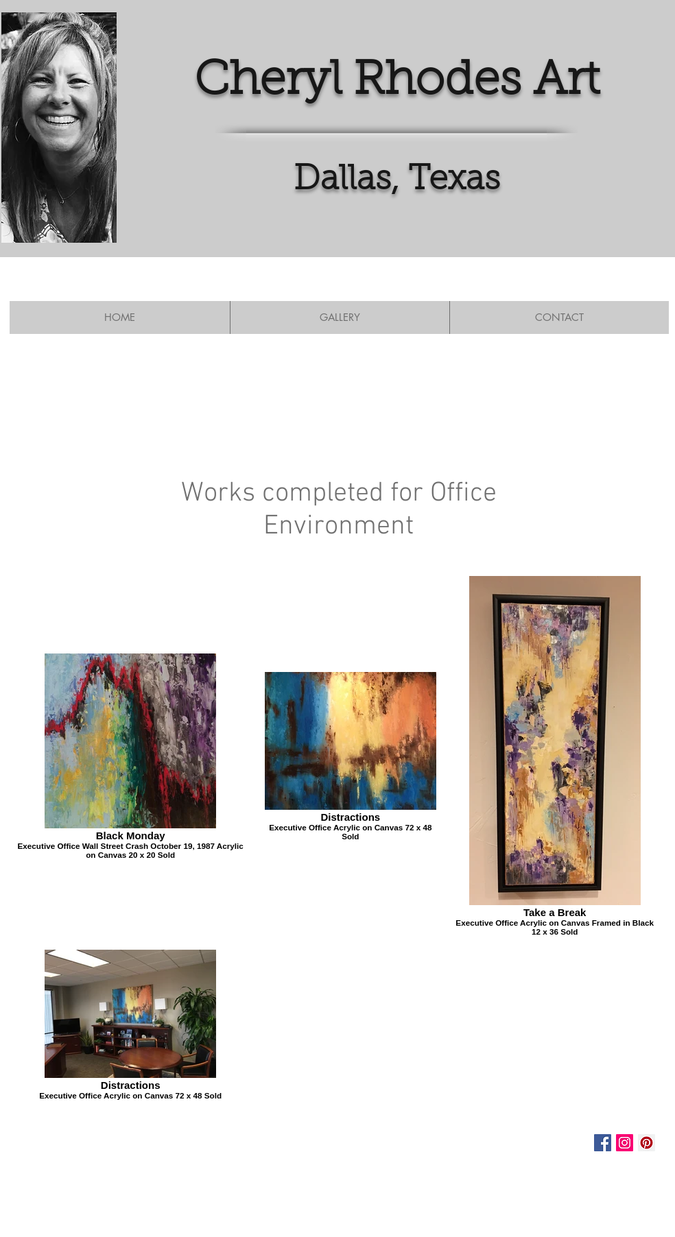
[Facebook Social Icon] (602, 1142)
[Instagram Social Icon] (624, 1142)
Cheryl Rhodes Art (397, 82)
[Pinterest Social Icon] (646, 1142)
